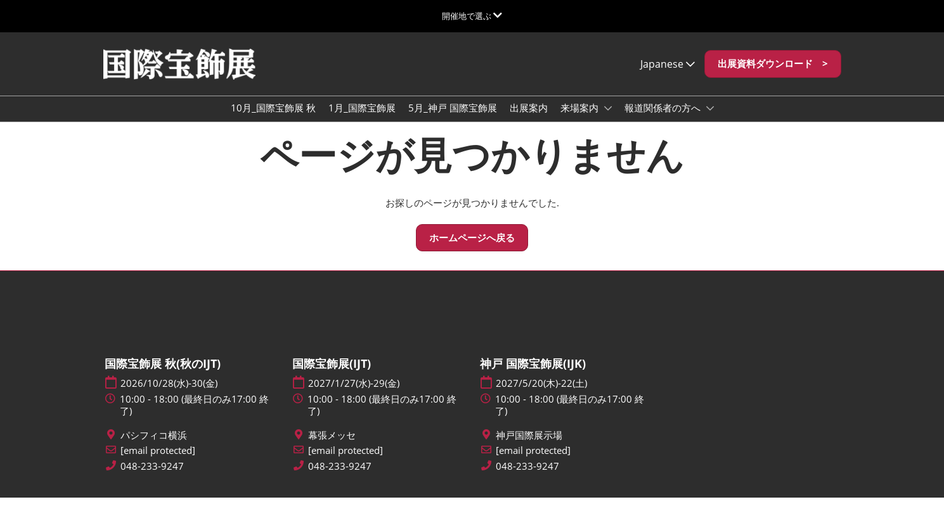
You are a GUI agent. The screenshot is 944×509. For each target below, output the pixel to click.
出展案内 (529, 119)
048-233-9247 (152, 478)
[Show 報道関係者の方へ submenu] (710, 120)
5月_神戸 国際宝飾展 (452, 119)
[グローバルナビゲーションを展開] (472, 16)
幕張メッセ (332, 447)
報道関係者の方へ (663, 119)
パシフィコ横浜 (153, 447)
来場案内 (580, 119)
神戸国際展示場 (529, 447)
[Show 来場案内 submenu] (608, 120)
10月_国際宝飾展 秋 (273, 119)
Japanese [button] (667, 76)
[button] (772, 76)
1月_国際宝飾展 (362, 119)
